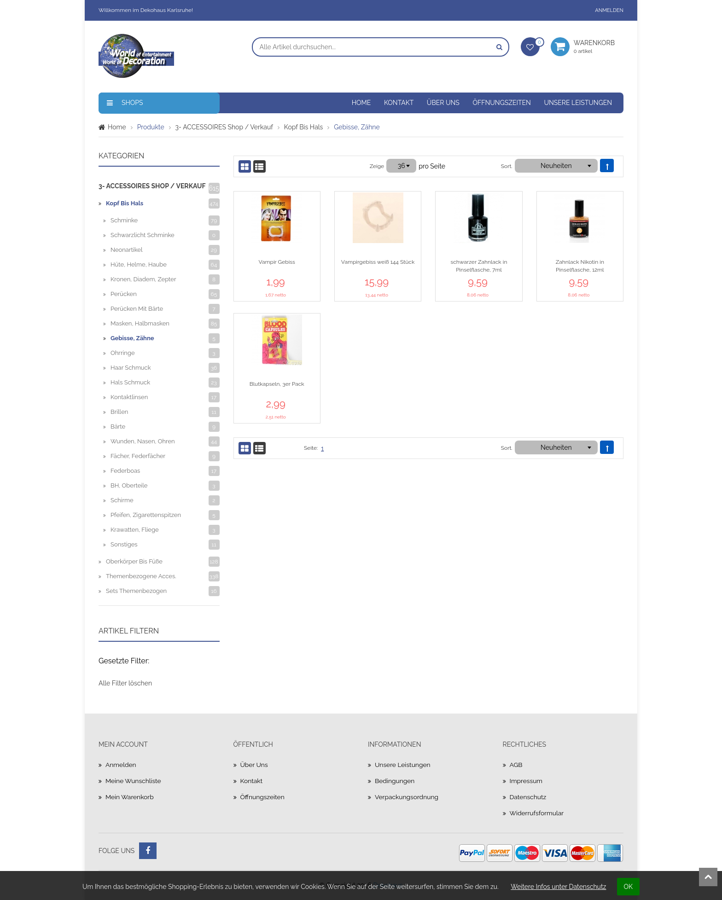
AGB (516, 764)
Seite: (311, 448)
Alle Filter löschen (125, 683)
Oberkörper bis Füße (134, 561)
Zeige (377, 166)
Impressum (526, 780)
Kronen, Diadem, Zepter (143, 279)
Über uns (443, 102)
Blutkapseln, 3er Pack (277, 384)
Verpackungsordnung (407, 797)
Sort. (506, 166)
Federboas (125, 470)
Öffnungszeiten (501, 102)
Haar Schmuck (131, 367)
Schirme (122, 500)
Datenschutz (528, 797)
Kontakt (398, 102)
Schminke (124, 220)
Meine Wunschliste (133, 780)
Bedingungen (395, 780)
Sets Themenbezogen (136, 590)
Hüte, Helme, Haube (139, 264)
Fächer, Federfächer (138, 456)
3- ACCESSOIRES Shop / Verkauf (224, 127)
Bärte (118, 426)
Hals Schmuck (130, 382)
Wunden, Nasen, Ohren (143, 441)
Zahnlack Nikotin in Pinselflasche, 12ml (580, 266)
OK (628, 886)
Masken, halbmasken (140, 323)
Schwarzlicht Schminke (143, 235)
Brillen (119, 411)
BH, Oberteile (129, 485)
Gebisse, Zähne (132, 338)
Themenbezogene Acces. (141, 576)
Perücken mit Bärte (137, 308)
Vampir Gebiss (277, 262)
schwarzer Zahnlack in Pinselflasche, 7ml (478, 266)
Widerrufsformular (537, 813)
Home (361, 102)
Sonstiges (124, 544)
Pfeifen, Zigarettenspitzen (146, 514)
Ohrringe (123, 352)
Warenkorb (598, 46)
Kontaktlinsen (129, 397)
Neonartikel (126, 249)
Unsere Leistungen (578, 102)
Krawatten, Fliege (135, 529)
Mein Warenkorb (129, 797)
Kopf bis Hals (303, 127)
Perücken (124, 293)
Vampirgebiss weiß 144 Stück (377, 262)
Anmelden (609, 10)
